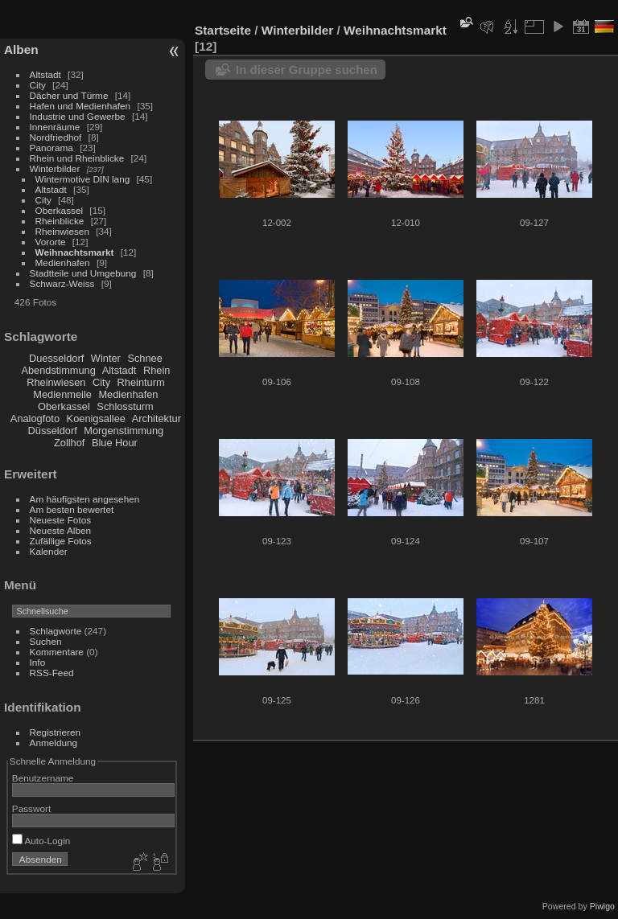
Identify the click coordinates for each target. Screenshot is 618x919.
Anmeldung (54, 742)
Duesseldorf (56, 358)
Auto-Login (41, 840)
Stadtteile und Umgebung (83, 273)
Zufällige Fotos (61, 540)
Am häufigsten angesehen (85, 499)
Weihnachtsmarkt (74, 252)
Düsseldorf (52, 431)
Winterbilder (55, 168)
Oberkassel (59, 210)
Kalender (49, 551)
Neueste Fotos (61, 520)
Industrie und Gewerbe (78, 116)
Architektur (156, 418)
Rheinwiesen (62, 231)
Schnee (144, 358)
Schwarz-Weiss (62, 283)
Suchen (46, 641)
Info (38, 662)
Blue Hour (115, 443)
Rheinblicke (59, 220)
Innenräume (55, 126)
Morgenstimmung (123, 431)
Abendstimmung (58, 370)
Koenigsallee (96, 418)
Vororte (50, 241)
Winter (106, 358)
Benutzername (43, 778)
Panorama (51, 147)
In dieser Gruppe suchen (306, 69)
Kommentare (57, 651)
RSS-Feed (52, 672)
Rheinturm (141, 382)
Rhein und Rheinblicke (77, 158)
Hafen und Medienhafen (80, 106)
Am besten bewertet (72, 509)
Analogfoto (35, 418)
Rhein (156, 370)
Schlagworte (56, 631)
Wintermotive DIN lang (82, 179)
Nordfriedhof (56, 137)
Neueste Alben (61, 530)
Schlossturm (125, 406)
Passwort (31, 808)
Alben (21, 49)
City (38, 85)
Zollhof (69, 443)
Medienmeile (62, 394)
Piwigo (602, 906)
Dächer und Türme (69, 95)
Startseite (223, 30)
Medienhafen (62, 262)
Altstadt (45, 74)
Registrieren (55, 732)
